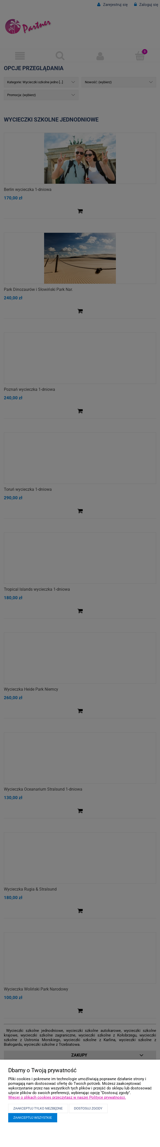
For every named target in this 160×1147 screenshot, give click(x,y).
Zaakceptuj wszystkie (32, 1118)
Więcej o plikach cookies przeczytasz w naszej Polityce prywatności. (67, 1097)
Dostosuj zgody (88, 1108)
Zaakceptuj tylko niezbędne (38, 1108)
